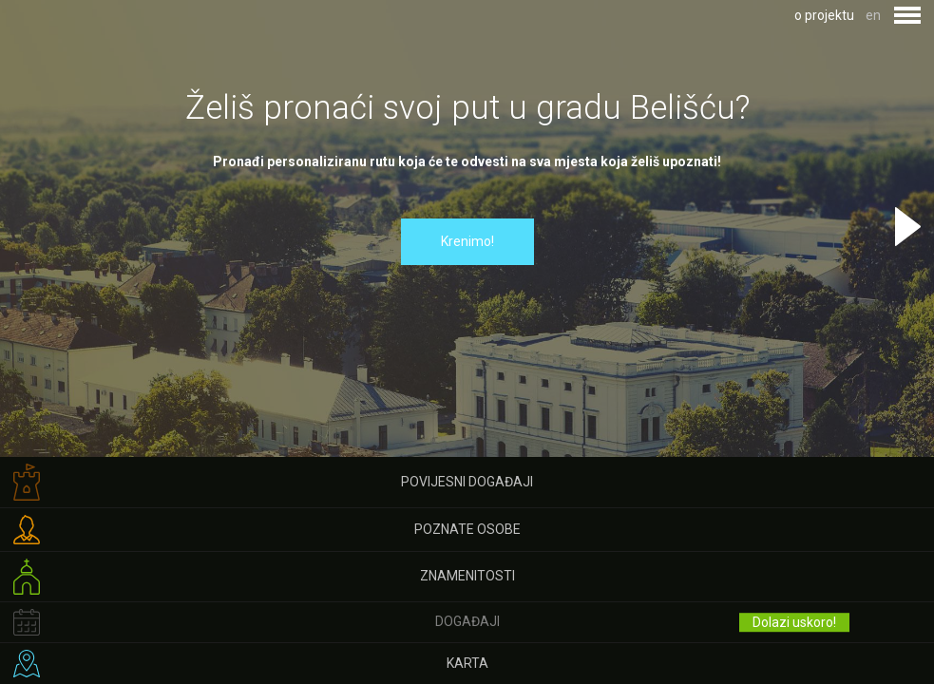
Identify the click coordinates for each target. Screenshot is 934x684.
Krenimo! (467, 241)
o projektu (824, 15)
